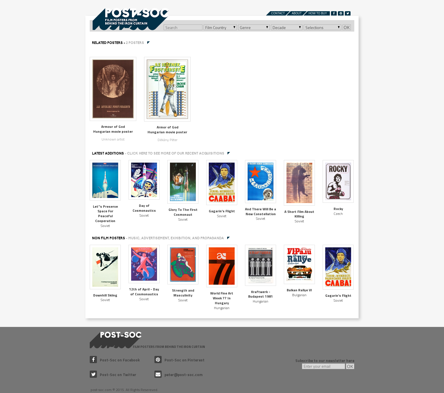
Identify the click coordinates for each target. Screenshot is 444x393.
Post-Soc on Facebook (115, 360)
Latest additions (158, 153)
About (296, 13)
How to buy (318, 13)
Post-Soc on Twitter (113, 374)
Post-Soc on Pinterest (179, 360)
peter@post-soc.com (178, 374)
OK (347, 27)
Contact (278, 13)
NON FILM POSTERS (158, 238)
